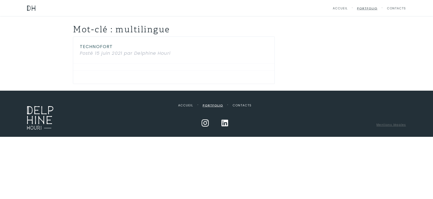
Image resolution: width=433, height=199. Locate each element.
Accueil (340, 8)
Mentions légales (391, 125)
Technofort (96, 46)
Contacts (396, 8)
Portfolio (367, 8)
